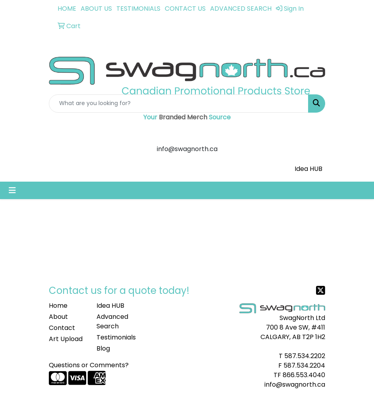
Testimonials (115, 337)
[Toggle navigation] (12, 190)
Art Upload (66, 338)
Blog (103, 348)
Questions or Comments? (89, 365)
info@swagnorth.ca (294, 384)
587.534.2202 (304, 355)
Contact (62, 327)
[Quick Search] (178, 103)
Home (58, 305)
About (58, 316)
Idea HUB (308, 168)
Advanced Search (112, 321)
